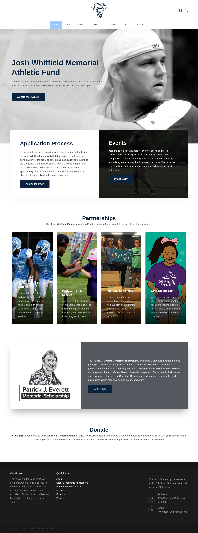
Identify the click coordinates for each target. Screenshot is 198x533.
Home (56, 25)
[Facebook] (180, 10)
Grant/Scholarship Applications (72, 483)
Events (96, 25)
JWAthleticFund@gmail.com (172, 511)
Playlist (140, 25)
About (69, 25)
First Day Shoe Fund (120, 290)
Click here (17, 435)
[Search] (186, 10)
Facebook (111, 25)
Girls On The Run (162, 290)
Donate (126, 25)
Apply (82, 24)
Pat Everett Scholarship (68, 486)
